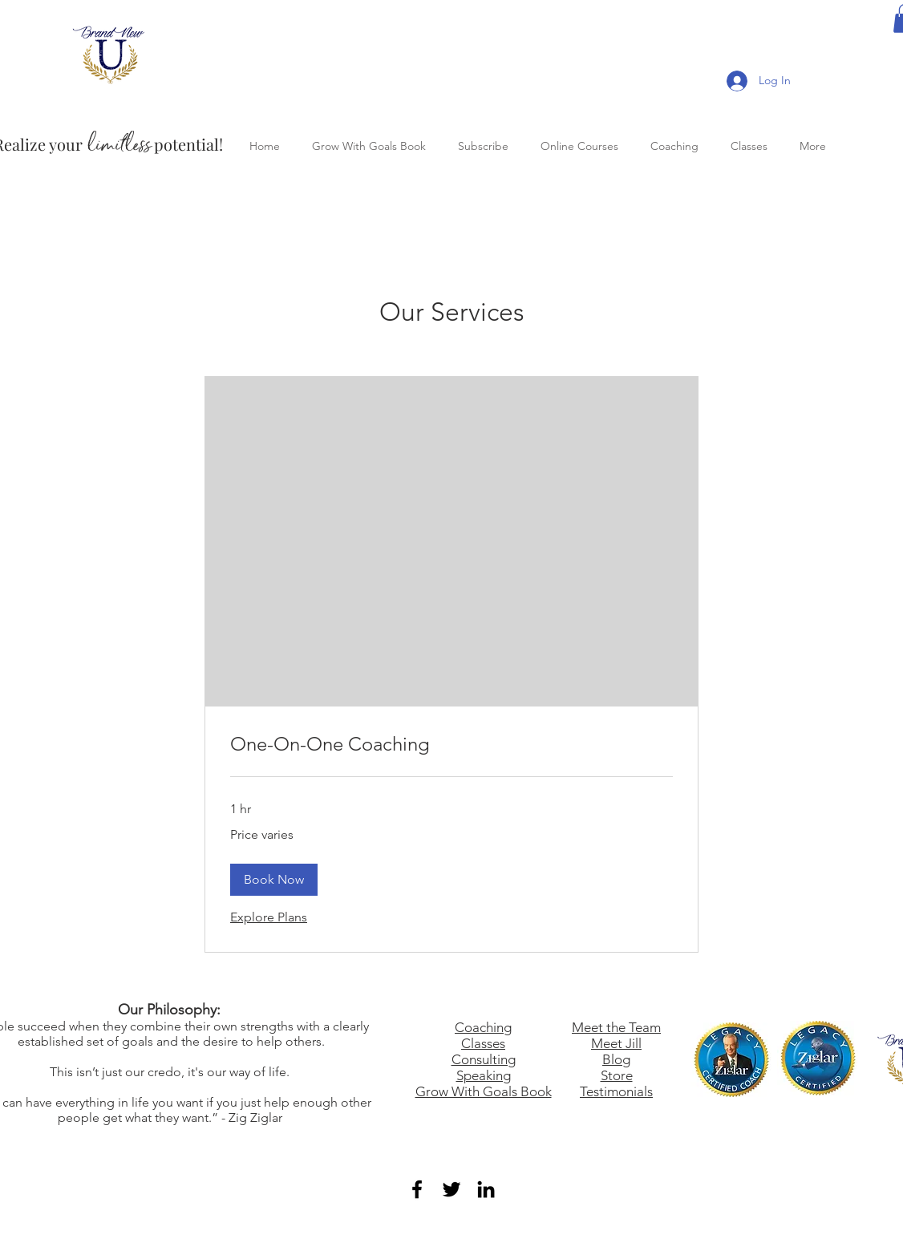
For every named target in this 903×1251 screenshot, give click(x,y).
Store (617, 1075)
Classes (483, 1043)
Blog (616, 1059)
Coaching (483, 1027)
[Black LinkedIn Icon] (486, 1189)
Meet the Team (616, 1027)
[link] (451, 744)
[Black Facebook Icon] (417, 1189)
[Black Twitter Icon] (451, 1189)
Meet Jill (616, 1043)
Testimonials (616, 1091)
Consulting (484, 1059)
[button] (274, 880)
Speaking (483, 1075)
